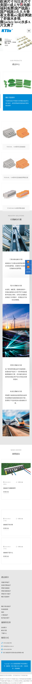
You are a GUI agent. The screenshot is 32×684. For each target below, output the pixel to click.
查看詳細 (6, 492)
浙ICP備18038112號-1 (17, 666)
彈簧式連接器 (5, 588)
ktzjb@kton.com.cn (8, 646)
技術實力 (4, 627)
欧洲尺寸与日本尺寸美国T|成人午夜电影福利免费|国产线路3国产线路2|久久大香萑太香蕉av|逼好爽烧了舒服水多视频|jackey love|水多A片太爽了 (16, 681)
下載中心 (4, 633)
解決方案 (4, 630)
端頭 (2, 612)
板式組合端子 (5, 618)
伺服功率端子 (5, 582)
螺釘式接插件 (5, 596)
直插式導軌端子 (6, 585)
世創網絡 (17, 668)
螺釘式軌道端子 (6, 606)
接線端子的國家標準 (9, 488)
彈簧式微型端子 (6, 591)
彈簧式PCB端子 (8, 97)
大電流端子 (4, 615)
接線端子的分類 (8, 524)
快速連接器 (4, 609)
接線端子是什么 (8, 552)
